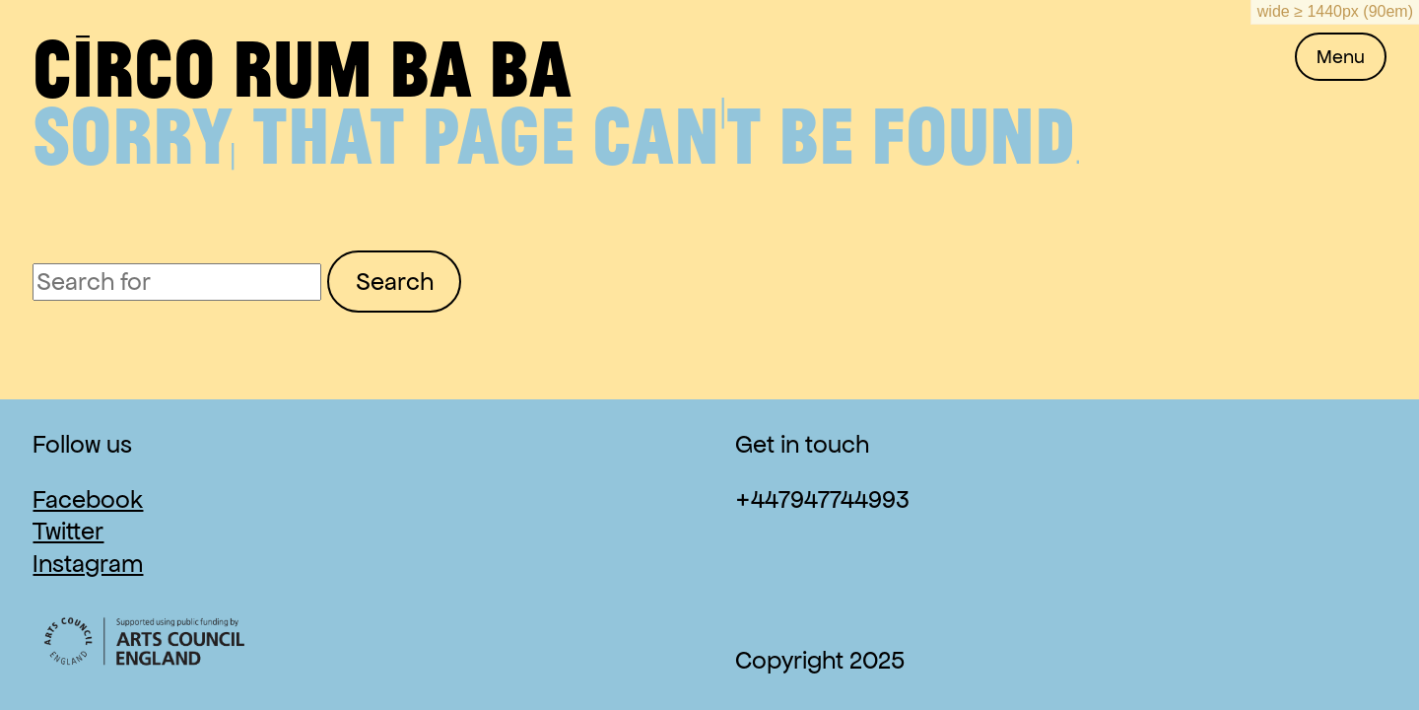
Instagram (88, 563)
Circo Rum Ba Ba (302, 66)
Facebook (88, 499)
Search (395, 281)
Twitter (68, 531)
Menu (1341, 56)
